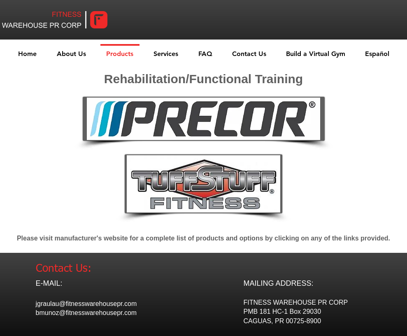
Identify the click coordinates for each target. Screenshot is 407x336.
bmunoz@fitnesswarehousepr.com (86, 312)
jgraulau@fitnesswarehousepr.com (86, 303)
